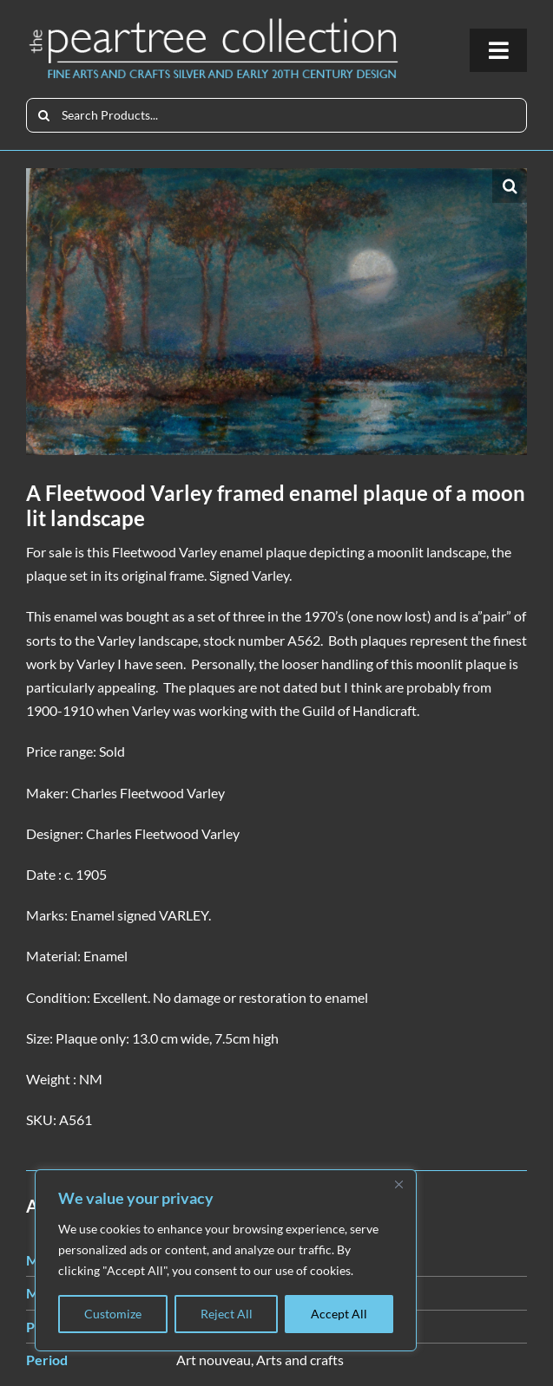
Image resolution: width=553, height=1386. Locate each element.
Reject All (227, 1313)
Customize (113, 1313)
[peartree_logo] (214, 22)
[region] (226, 1260)
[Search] (43, 115)
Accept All (339, 1313)
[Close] (398, 1184)
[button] (509, 185)
